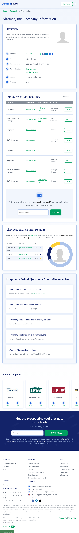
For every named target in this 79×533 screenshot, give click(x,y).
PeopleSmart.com (41, 441)
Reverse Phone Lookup (36, 472)
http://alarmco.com (32, 54)
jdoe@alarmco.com (25, 247)
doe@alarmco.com (25, 258)
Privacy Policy (10, 441)
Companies (14, 11)
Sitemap (5, 485)
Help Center (64, 466)
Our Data (31, 469)
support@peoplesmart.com (39, 486)
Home (4, 11)
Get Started (66, 4)
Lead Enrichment (34, 466)
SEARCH (55, 212)
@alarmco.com (31, 109)
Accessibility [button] (9, 526)
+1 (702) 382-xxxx (32, 72)
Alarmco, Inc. (33, 235)
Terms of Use (66, 439)
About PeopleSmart (9, 463)
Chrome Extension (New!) (37, 478)
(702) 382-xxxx (31, 69)
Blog (4, 469)
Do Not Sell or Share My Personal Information (67, 472)
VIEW (68, 109)
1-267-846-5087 (35, 489)
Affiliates (6, 466)
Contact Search (33, 463)
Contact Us (64, 463)
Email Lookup (33, 475)
